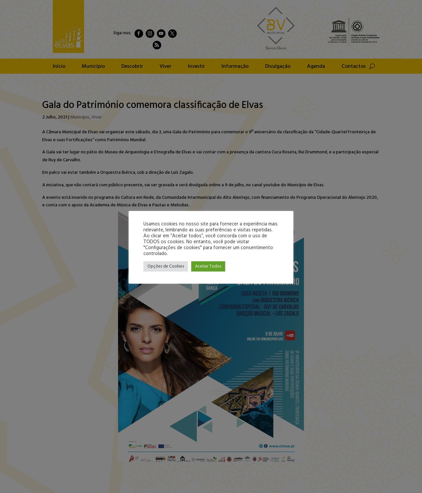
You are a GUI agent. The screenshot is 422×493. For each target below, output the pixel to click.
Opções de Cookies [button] (165, 266)
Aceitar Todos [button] (208, 266)
